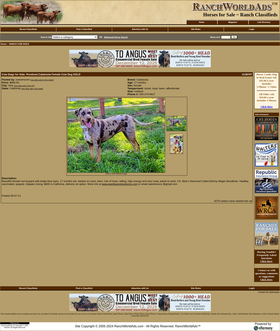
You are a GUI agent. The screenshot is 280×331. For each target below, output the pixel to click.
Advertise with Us (140, 29)
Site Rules (195, 29)
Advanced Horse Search (116, 37)
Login (251, 29)
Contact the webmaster (268, 292)
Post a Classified (84, 29)
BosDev (7, 327)
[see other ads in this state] (32, 89)
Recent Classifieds (28, 29)
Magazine (232, 22)
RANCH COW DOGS (19, 44)
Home (201, 22)
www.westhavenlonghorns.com (119, 184)
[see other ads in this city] (24, 86)
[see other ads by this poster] (42, 80)
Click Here (267, 106)
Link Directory (263, 22)
